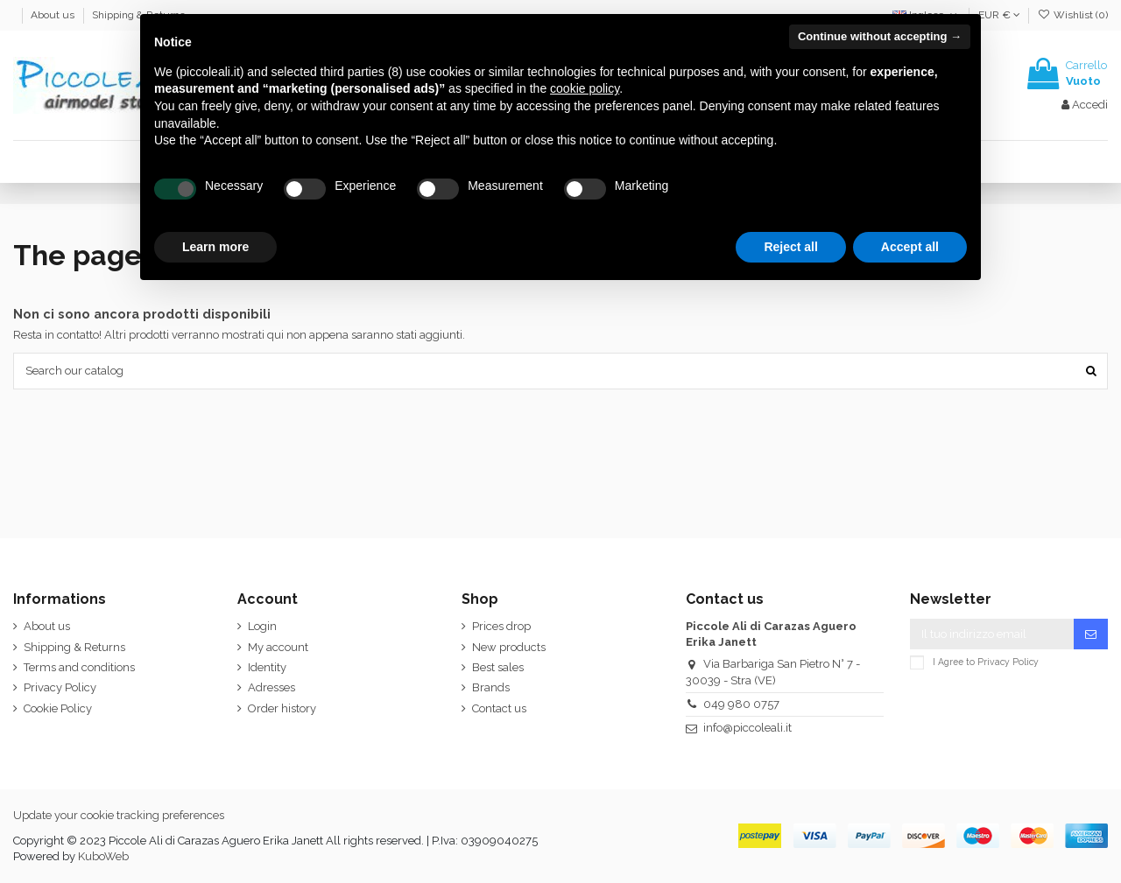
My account (278, 647)
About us (54, 15)
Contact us (499, 708)
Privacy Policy (60, 687)
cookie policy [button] (584, 88)
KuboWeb (103, 856)
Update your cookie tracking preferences (118, 815)
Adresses (271, 687)
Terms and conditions (79, 667)
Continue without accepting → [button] (880, 36)
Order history (282, 708)
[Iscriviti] (1091, 634)
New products (509, 647)
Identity (267, 667)
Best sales (498, 667)
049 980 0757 (741, 704)
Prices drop (501, 626)
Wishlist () (1073, 15)
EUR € (999, 15)
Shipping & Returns (74, 647)
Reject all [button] (790, 247)
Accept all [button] (910, 247)
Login (262, 626)
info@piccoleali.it (747, 727)
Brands (491, 687)
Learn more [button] (215, 247)
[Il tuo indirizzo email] (992, 634)
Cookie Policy (58, 708)
